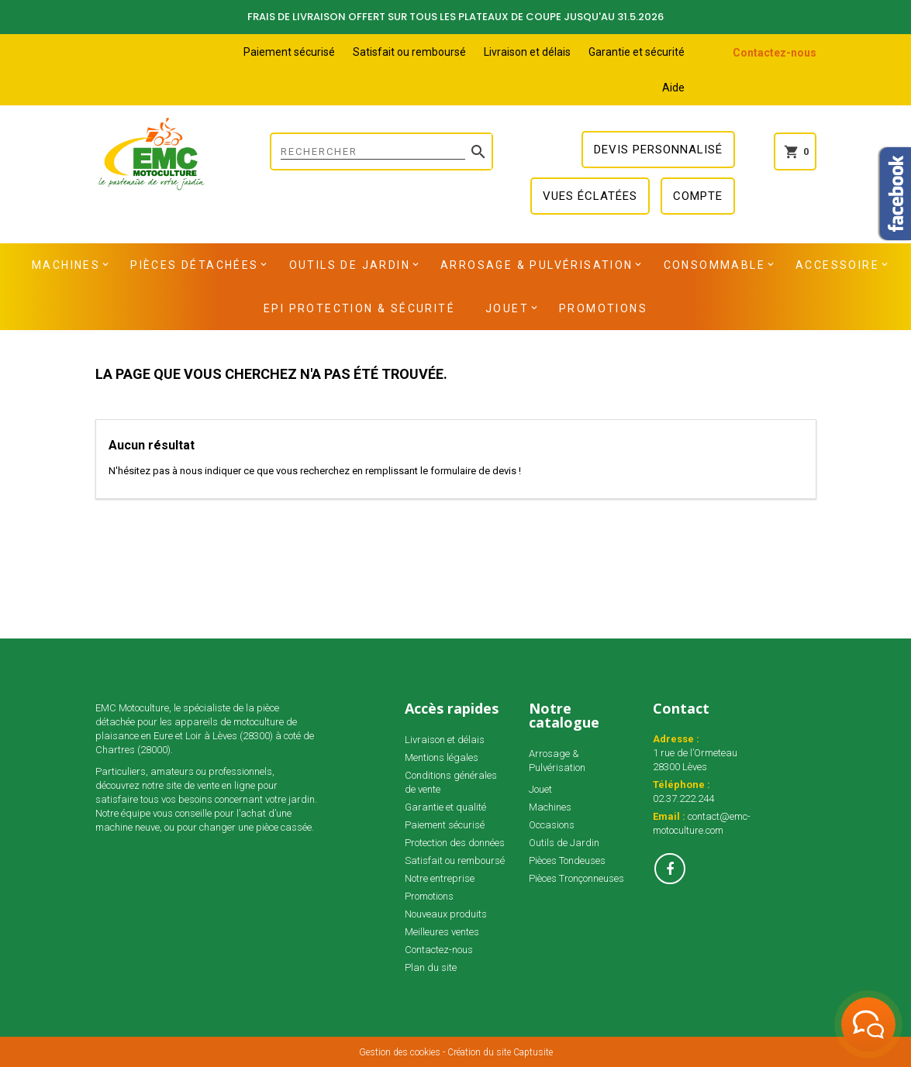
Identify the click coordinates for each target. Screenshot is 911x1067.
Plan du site (431, 967)
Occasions (552, 825)
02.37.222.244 (683, 798)
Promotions (603, 308)
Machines (66, 265)
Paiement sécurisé (289, 52)
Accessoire (837, 265)
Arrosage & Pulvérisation (536, 265)
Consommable (714, 265)
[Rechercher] (381, 151)
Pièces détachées (194, 265)
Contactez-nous (774, 52)
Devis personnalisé (658, 150)
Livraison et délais (527, 52)
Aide (673, 87)
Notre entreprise (439, 878)
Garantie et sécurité (636, 52)
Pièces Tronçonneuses (576, 878)
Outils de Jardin (349, 265)
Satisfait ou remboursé (409, 52)
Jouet (507, 308)
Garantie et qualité (445, 807)
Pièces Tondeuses (567, 860)
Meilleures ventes (442, 932)
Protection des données (455, 842)
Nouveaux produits (446, 914)
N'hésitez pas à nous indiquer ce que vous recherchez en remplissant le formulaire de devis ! (315, 471)
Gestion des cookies (399, 1052)
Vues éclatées (590, 196)
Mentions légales (441, 757)
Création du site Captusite (500, 1052)
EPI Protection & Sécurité (359, 308)
